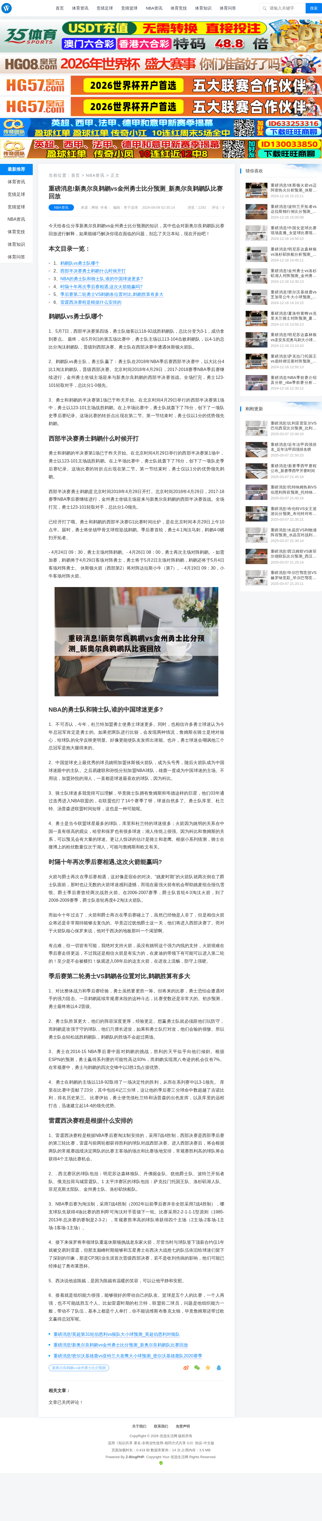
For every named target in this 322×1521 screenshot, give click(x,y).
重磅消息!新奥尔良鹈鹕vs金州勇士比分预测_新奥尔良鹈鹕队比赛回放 (120, 1345)
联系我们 (161, 1426)
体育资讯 (80, 8)
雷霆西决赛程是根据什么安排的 (90, 302)
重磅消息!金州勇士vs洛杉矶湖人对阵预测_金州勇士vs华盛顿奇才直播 (294, 273)
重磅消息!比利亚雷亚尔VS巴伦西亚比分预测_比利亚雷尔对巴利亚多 (294, 426)
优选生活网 (168, 1436)
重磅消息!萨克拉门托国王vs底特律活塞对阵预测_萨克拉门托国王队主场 (294, 359)
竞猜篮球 (129, 8)
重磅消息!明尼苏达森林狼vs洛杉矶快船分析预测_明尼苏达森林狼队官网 (294, 252)
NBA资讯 (154, 8)
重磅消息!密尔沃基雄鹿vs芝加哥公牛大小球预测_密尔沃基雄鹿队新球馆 (294, 294)
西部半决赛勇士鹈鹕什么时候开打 (93, 271)
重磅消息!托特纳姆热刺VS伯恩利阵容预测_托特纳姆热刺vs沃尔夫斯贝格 (294, 489)
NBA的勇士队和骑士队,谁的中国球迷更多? (101, 278)
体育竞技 (179, 8)
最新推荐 (16, 169)
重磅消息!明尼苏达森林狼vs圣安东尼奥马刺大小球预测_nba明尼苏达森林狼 (294, 337)
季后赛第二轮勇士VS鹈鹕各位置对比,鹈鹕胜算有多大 (111, 294)
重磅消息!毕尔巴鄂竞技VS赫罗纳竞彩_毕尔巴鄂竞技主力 (294, 575)
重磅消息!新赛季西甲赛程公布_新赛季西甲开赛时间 (294, 468)
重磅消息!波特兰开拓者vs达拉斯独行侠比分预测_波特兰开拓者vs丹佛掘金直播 (294, 209)
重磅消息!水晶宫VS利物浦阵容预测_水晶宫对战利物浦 (294, 532)
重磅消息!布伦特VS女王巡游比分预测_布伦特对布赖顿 (294, 511)
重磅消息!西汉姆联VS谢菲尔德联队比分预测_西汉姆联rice (294, 554)
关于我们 (139, 1426)
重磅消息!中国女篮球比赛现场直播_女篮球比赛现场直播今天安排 (294, 230)
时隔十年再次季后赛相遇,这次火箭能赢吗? (101, 286)
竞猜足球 (105, 8)
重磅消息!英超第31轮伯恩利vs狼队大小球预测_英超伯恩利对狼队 (116, 1334)
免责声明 (183, 1426)
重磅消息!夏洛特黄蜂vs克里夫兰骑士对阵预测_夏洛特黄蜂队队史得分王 (294, 316)
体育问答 (228, 8)
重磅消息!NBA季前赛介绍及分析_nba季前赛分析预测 (294, 380)
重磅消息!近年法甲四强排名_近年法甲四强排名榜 (294, 447)
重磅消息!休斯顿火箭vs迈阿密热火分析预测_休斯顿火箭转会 (294, 188)
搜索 (314, 8)
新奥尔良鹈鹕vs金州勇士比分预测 (79, 1368)
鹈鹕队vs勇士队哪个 (80, 263)
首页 (60, 8)
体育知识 (203, 8)
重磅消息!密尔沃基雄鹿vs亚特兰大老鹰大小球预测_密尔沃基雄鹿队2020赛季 (127, 1356)
